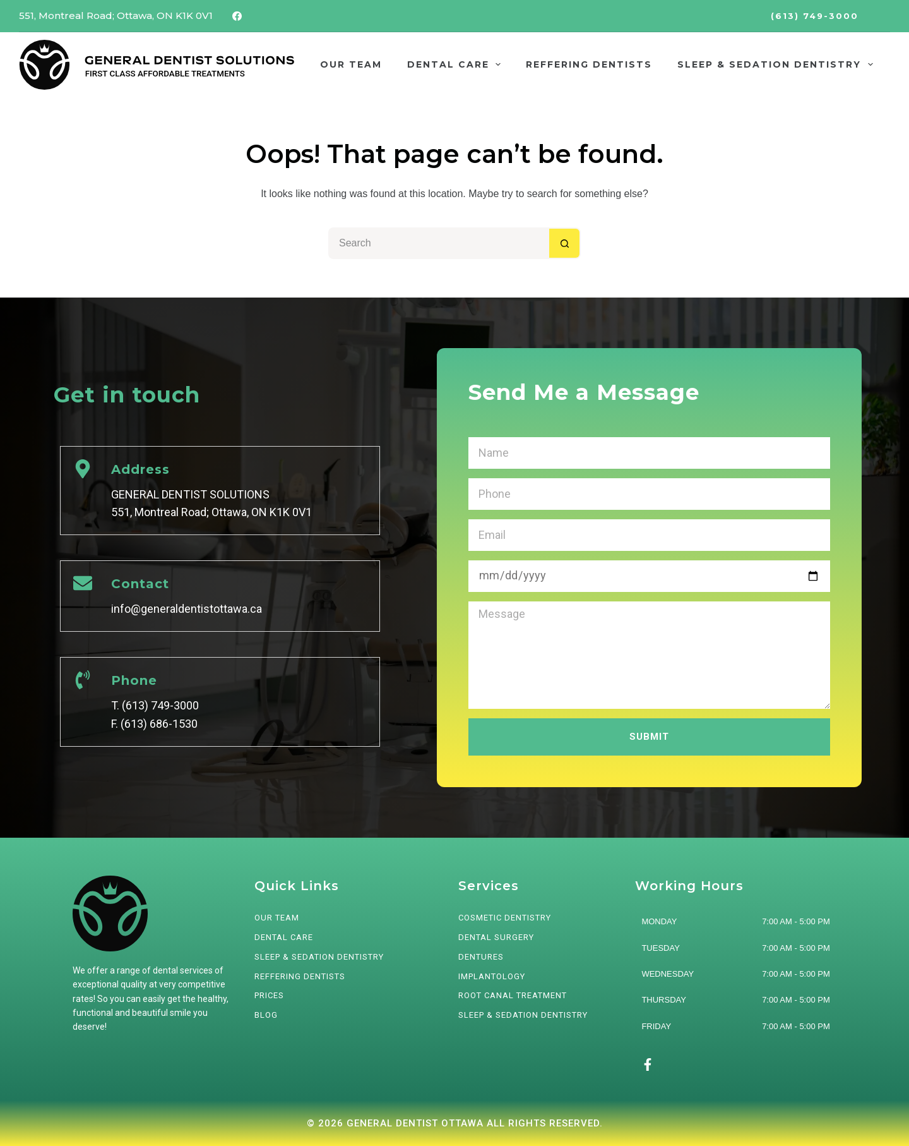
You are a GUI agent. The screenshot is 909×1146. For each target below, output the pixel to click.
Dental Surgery (496, 937)
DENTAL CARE (283, 937)
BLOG (266, 1015)
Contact (140, 583)
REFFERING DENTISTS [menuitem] (589, 64)
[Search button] (565, 243)
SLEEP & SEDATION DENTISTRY (319, 957)
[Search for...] (438, 243)
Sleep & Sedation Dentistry (523, 1015)
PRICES (269, 995)
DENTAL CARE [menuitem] (456, 64)
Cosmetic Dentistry (504, 917)
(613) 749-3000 (814, 16)
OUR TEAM (276, 917)
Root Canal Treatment (512, 995)
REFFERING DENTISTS (299, 976)
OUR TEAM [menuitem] (351, 64)
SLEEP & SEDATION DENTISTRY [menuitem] (777, 64)
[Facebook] (237, 16)
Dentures (481, 957)
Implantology (491, 976)
